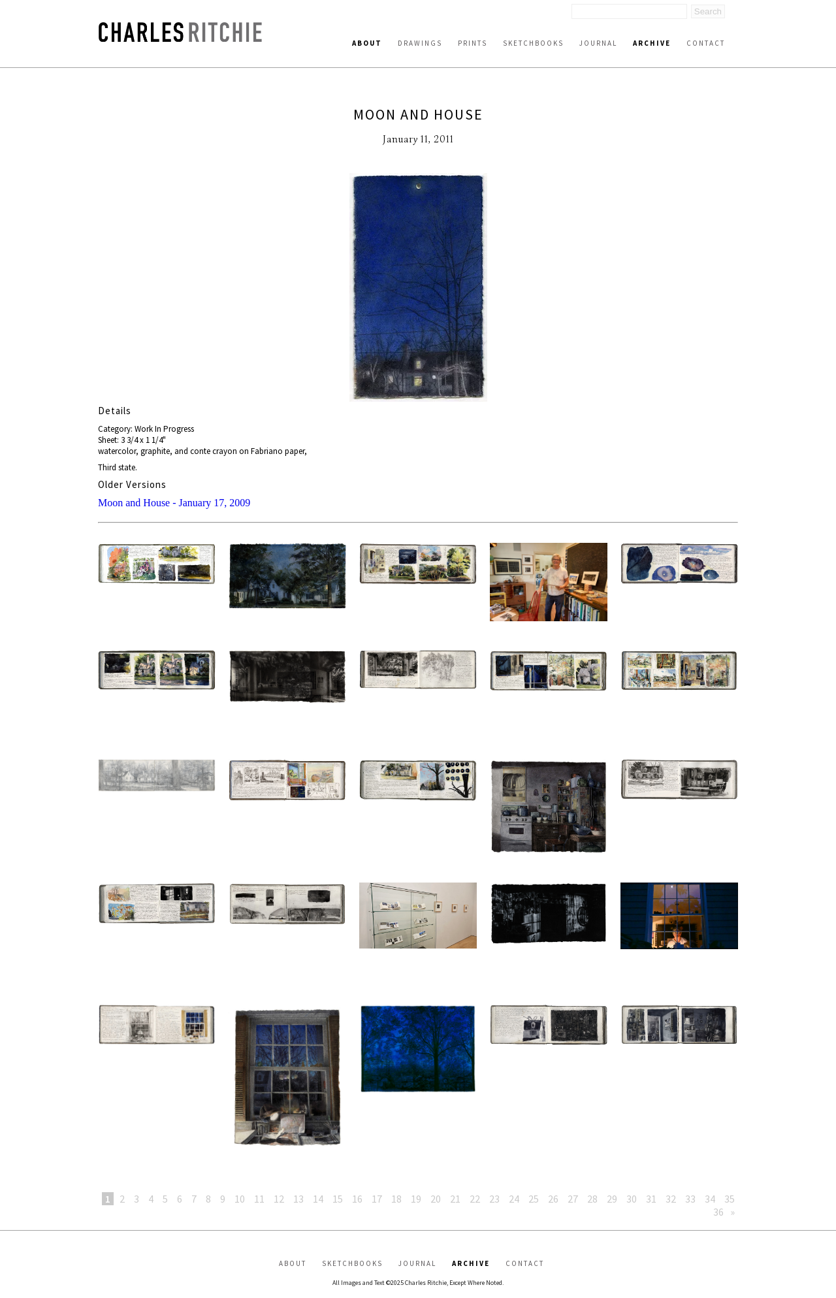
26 (553, 1198)
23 (494, 1198)
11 (259, 1198)
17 (377, 1198)
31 (651, 1198)
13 (298, 1198)
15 (337, 1198)
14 (318, 1198)
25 (533, 1198)
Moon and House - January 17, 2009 (174, 502)
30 (631, 1198)
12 (279, 1198)
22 (475, 1198)
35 (729, 1198)
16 (357, 1198)
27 (573, 1198)
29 (612, 1198)
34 (710, 1198)
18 (396, 1198)
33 (690, 1198)
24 (514, 1198)
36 (718, 1211)
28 (592, 1198)
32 (671, 1198)
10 (239, 1198)
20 (435, 1198)
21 (455, 1198)
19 (416, 1198)
